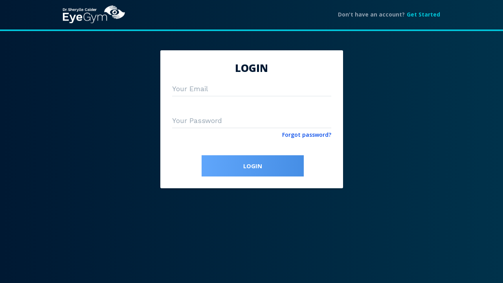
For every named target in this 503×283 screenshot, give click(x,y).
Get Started (423, 14)
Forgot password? (306, 134)
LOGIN (252, 166)
